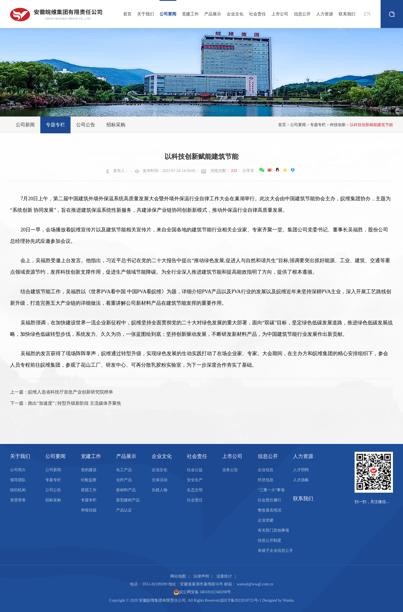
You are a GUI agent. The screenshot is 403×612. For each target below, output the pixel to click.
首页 (127, 14)
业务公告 (230, 470)
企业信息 (265, 470)
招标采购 (115, 124)
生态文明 (195, 490)
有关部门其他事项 (273, 530)
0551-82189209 (154, 584)
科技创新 (338, 125)
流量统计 (224, 576)
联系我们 (347, 14)
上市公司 (279, 14)
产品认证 (124, 510)
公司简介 (18, 470)
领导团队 (18, 480)
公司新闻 (25, 124)
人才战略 (301, 480)
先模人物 (159, 490)
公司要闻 (168, 8)
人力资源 (324, 14)
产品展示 (212, 14)
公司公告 (85, 124)
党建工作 (190, 14)
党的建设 (89, 470)
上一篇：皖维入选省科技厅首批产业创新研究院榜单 (61, 392)
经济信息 (265, 480)
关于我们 (145, 14)
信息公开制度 (269, 540)
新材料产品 (126, 490)
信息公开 (302, 14)
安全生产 (195, 480)
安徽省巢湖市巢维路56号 (201, 584)
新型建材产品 (128, 500)
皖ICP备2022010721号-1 (241, 600)
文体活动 (159, 480)
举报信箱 (89, 510)
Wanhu (288, 600)
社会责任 (257, 14)
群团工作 (89, 490)
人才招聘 (301, 470)
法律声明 (201, 576)
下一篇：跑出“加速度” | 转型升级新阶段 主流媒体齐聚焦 (65, 403)
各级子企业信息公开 (275, 550)
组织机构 (18, 490)
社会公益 (195, 470)
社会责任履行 (269, 500)
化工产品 (124, 470)
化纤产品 (124, 480)
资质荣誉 (18, 500)
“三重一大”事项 (271, 490)
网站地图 (178, 576)
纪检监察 (89, 480)
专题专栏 (55, 124)
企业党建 (265, 520)
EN (367, 14)
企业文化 (235, 14)
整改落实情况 (269, 510)
